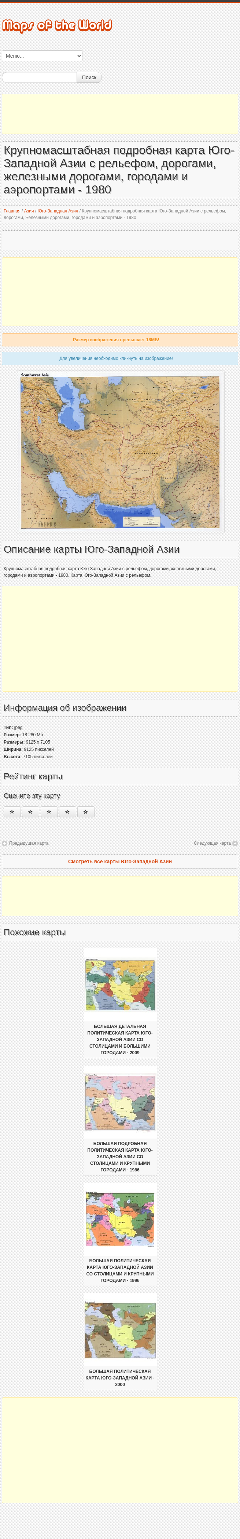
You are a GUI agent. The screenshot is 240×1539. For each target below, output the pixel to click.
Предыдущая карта (28, 843)
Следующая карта (212, 843)
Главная (12, 211)
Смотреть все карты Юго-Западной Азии (120, 861)
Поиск (89, 77)
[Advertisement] (120, 114)
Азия (29, 211)
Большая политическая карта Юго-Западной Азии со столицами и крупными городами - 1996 (120, 1270)
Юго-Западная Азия (57, 211)
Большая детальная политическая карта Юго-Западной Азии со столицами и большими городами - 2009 (119, 1039)
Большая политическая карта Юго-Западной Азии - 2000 (120, 1378)
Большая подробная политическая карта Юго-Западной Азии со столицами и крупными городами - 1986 (119, 1157)
